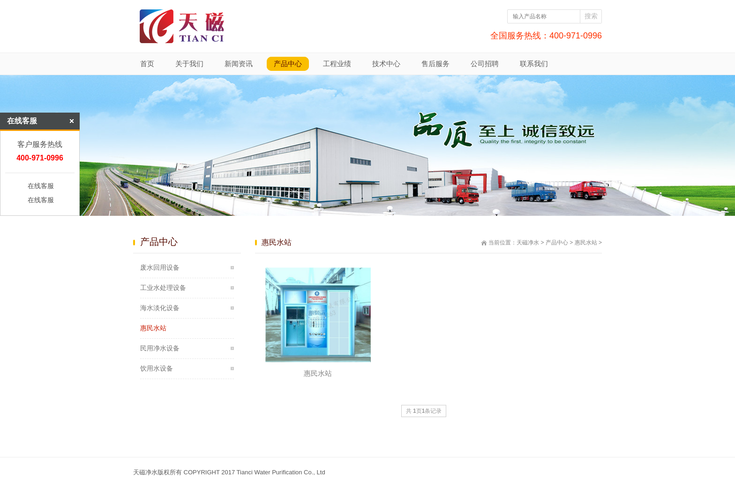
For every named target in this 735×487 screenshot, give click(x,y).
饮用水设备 (156, 368)
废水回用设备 (160, 267)
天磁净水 (528, 242)
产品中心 (557, 242)
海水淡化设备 (160, 308)
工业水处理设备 (163, 287)
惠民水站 (586, 242)
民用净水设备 (160, 348)
